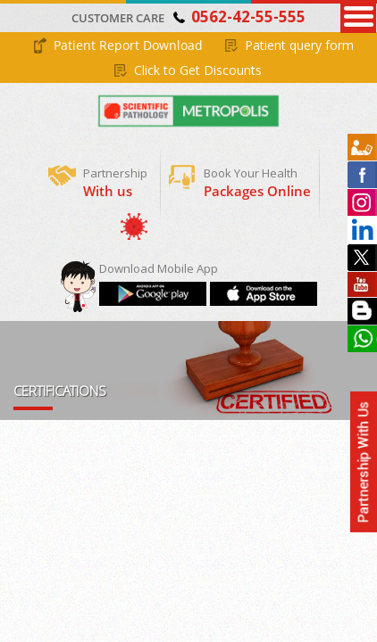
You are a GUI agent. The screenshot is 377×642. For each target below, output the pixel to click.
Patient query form (299, 45)
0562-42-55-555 (248, 16)
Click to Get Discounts (198, 70)
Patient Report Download (128, 45)
